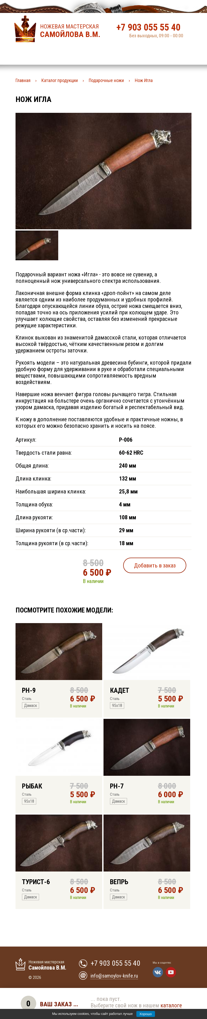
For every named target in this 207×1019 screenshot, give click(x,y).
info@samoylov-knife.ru (114, 976)
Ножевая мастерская (71, 31)
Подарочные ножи (106, 80)
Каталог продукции (59, 80)
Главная (23, 80)
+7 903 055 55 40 (148, 27)
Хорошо (145, 1014)
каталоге (171, 1005)
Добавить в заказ (155, 565)
